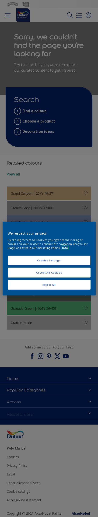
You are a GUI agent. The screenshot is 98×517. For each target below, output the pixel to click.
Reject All (49, 284)
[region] (49, 258)
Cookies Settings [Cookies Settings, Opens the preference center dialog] (49, 260)
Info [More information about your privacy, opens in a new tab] (65, 248)
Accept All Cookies (49, 272)
